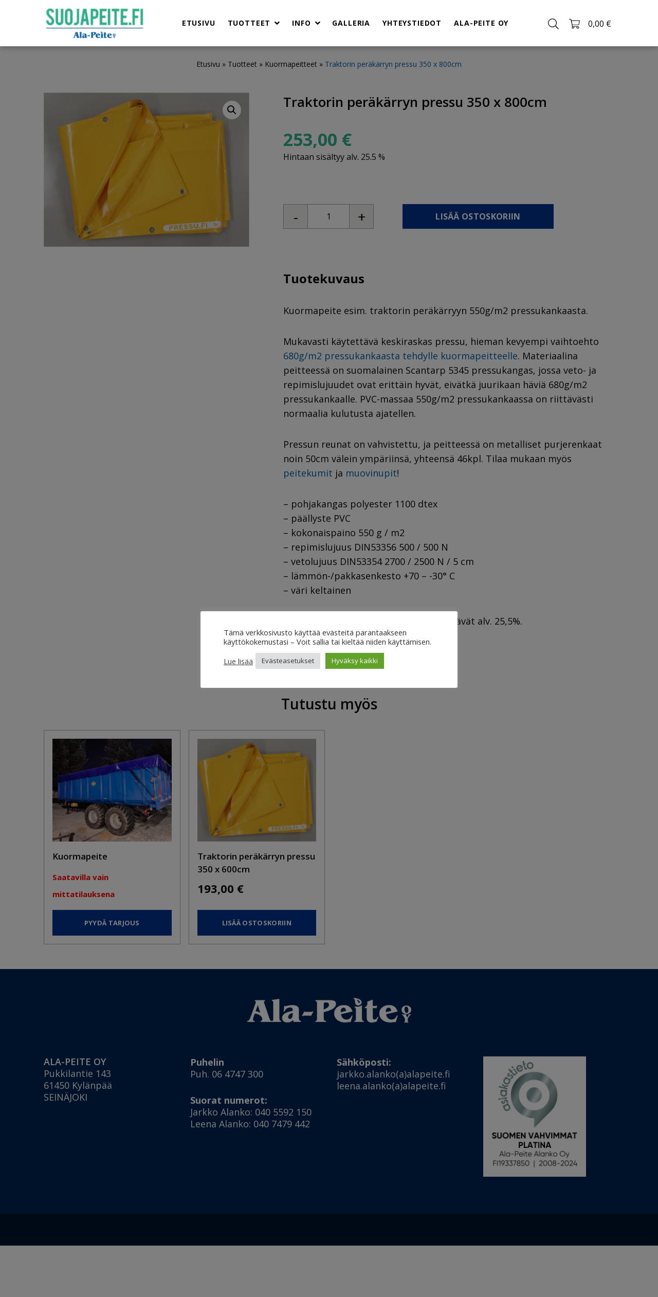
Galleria (352, 23)
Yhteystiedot (412, 23)
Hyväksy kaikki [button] (355, 660)
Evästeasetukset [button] (288, 660)
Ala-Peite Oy (481, 23)
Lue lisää (238, 661)
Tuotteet (248, 23)
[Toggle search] (553, 22)
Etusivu (198, 23)
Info (301, 23)
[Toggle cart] (589, 22)
